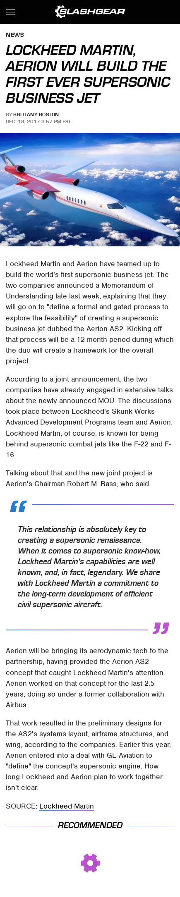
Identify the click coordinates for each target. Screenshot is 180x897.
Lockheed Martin (66, 806)
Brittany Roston (36, 114)
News (15, 35)
